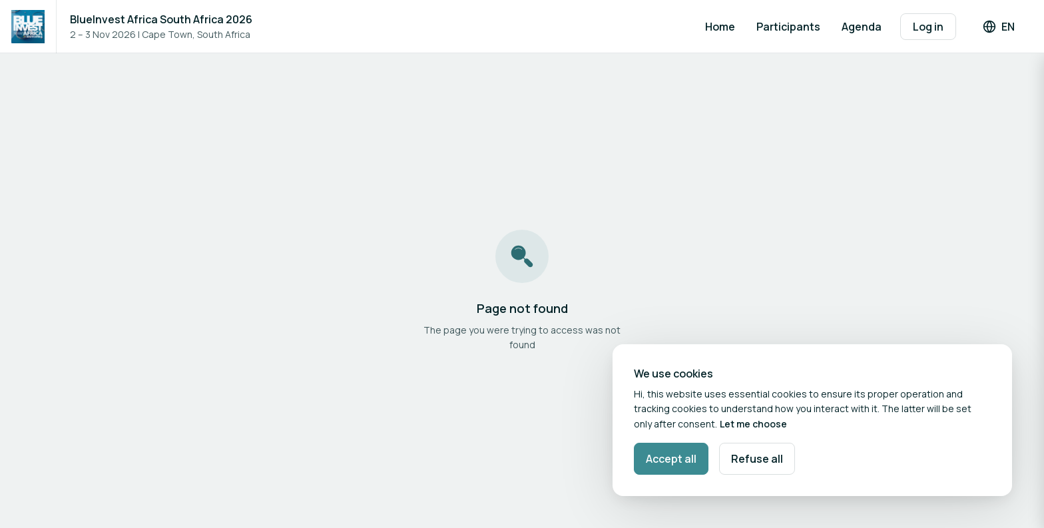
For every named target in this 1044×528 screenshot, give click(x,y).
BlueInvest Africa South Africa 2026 (161, 19)
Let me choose (753, 423)
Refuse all (757, 458)
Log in (928, 26)
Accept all (671, 458)
